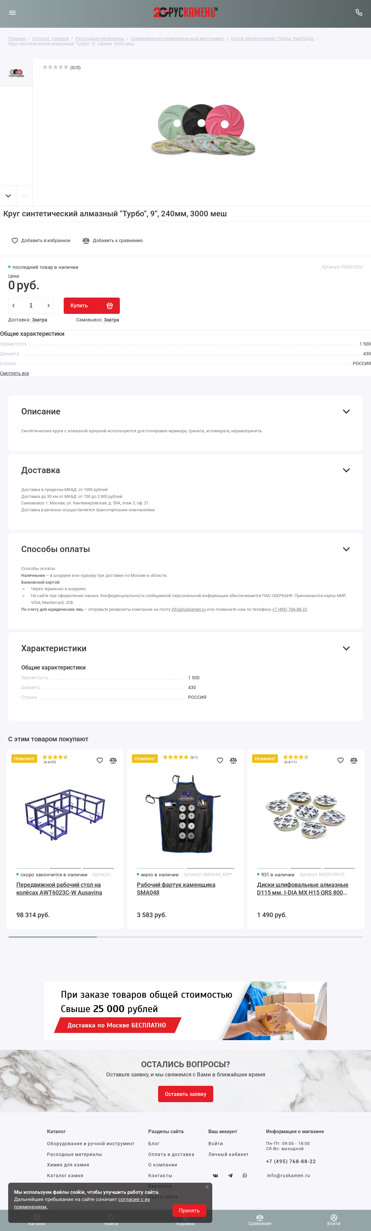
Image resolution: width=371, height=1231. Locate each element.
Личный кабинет (228, 1154)
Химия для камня (68, 1164)
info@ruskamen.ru (188, 609)
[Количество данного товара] (31, 306)
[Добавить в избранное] (42, 240)
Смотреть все (14, 373)
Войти (215, 1143)
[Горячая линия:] (359, 12)
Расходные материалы (74, 1154)
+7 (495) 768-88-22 (289, 609)
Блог (154, 1143)
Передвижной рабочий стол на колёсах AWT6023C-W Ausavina (59, 888)
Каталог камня (65, 1175)
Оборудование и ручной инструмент (91, 1143)
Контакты (160, 1175)
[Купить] (92, 306)
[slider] (55, 66)
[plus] (49, 306)
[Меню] (12, 12)
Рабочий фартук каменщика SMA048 (176, 888)
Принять (189, 1211)
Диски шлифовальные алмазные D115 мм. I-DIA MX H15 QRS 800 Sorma (302, 889)
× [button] (207, 1187)
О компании (162, 1164)
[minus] (13, 306)
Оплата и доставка (171, 1154)
